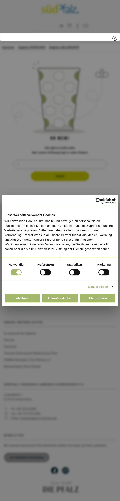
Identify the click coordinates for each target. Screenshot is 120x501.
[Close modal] (114, 38)
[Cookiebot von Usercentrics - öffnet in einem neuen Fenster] (98, 201)
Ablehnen (22, 298)
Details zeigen (98, 286)
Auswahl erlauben (60, 298)
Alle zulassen (97, 298)
